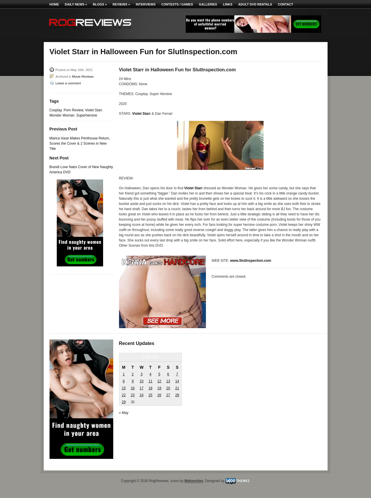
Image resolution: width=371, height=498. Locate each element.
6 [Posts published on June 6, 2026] (168, 374)
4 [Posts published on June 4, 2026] (150, 374)
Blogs (100, 4)
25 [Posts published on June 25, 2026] (150, 395)
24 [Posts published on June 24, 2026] (141, 395)
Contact (285, 4)
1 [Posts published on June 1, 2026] (124, 374)
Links (227, 4)
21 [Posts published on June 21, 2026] (177, 388)
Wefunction (193, 481)
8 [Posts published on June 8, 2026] (124, 381)
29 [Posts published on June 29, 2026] (123, 402)
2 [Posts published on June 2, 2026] (133, 374)
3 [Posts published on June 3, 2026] (141, 374)
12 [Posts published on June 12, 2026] (159, 381)
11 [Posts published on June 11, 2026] (150, 381)
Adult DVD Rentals (255, 4)
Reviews (121, 4)
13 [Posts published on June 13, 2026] (168, 381)
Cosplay (56, 110)
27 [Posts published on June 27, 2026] (168, 395)
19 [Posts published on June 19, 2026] (159, 388)
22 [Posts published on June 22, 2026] (123, 395)
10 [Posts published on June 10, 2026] (141, 381)
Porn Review (73, 110)
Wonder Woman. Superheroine (73, 115)
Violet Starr (93, 110)
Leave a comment (68, 83)
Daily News (76, 4)
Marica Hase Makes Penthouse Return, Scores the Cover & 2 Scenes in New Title (80, 143)
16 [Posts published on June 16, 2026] (132, 388)
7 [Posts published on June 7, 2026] (177, 374)
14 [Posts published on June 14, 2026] (177, 381)
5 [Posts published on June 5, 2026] (159, 374)
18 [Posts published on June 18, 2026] (150, 388)
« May (124, 413)
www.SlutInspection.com (250, 261)
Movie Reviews (83, 76)
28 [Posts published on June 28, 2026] (177, 395)
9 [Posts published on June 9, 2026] (133, 381)
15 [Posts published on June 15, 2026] (123, 388)
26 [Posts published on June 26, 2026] (159, 395)
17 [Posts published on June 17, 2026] (141, 388)
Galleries (208, 4)
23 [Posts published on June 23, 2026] (132, 395)
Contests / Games (177, 4)
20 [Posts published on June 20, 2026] (168, 388)
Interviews (146, 4)
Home (54, 4)
